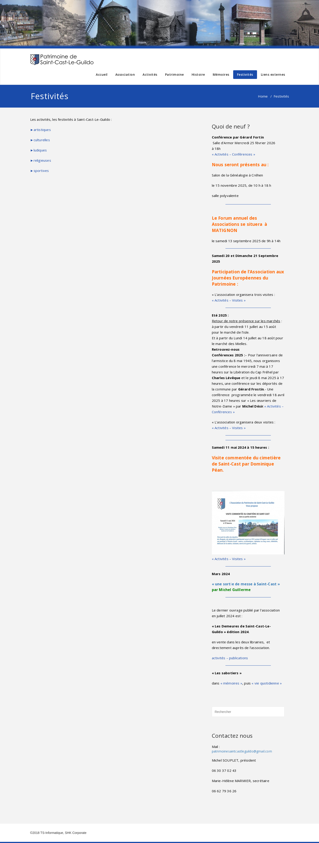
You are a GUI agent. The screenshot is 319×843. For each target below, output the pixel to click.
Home (263, 96)
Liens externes (273, 74)
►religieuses (40, 160)
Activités (150, 74)
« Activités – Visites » (229, 300)
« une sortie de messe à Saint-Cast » (246, 583)
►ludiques (38, 150)
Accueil (102, 74)
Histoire (198, 74)
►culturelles (40, 140)
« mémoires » (231, 683)
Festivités (245, 74)
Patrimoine (174, 74)
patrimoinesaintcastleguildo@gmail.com (242, 751)
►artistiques (40, 129)
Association (125, 74)
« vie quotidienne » (267, 683)
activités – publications (230, 658)
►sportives (39, 170)
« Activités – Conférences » (233, 154)
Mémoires (221, 74)
